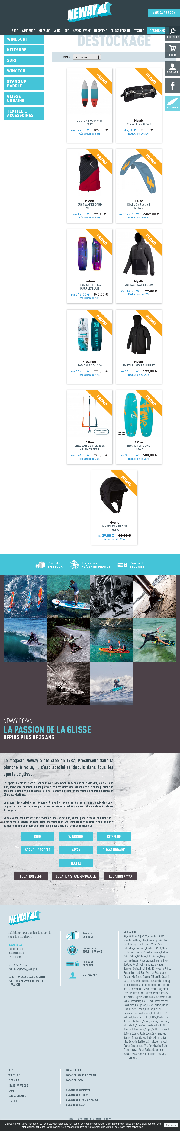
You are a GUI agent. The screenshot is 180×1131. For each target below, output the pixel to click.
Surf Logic (142, 1041)
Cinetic (149, 948)
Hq (142, 985)
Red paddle (156, 1013)
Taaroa (127, 1045)
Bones (146, 944)
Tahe (133, 1045)
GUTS (126, 981)
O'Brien (150, 1001)
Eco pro (154, 964)
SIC (125, 1025)
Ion (159, 985)
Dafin (126, 956)
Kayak (75, 849)
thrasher (139, 1045)
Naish (145, 997)
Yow (159, 1054)
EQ (153, 968)
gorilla (158, 976)
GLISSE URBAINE (17, 1095)
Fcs (132, 972)
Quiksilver (128, 1013)
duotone (127, 964)
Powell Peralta (137, 1009)
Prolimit (157, 1009)
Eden (161, 964)
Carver (160, 944)
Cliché (165, 948)
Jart (125, 989)
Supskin (133, 1041)
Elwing (136, 968)
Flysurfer (150, 972)
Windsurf (75, 836)
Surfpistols (153, 1041)
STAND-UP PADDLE (18, 1085)
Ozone (150, 1005)
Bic (125, 944)
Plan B (127, 1009)
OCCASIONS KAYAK (75, 1104)
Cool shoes (129, 952)
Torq (146, 1045)
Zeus (126, 1058)
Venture (160, 1049)
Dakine (133, 956)
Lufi (130, 993)
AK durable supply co (137, 936)
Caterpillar (128, 948)
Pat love (157, 1005)
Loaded (153, 989)
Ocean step (129, 1005)
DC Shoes (141, 956)
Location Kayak (121, 876)
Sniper (148, 1029)
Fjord (137, 972)
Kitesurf (114, 836)
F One (167, 968)
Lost (126, 993)
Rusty (160, 1017)
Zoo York (133, 1058)
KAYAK (11, 1090)
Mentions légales (101, 1119)
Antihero (136, 940)
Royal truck (138, 1017)
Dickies (155, 956)
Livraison (14, 984)
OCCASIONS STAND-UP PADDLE (82, 1099)
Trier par (63, 57)
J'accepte (171, 1125)
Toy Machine (155, 1045)
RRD (147, 1017)
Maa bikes (138, 993)
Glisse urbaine (114, 849)
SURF (11, 1070)
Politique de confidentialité (25, 980)
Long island (163, 989)
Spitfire (127, 1037)
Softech (127, 1033)
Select (146, 1021)
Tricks (164, 1045)
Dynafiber (136, 964)
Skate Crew (141, 1025)
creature (138, 952)
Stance (134, 1037)
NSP (144, 1001)
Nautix (152, 997)
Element (127, 968)
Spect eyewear (158, 1033)
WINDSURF (14, 1075)
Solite (142, 1033)
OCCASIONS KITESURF (78, 1094)
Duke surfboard (161, 960)
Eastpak (146, 964)
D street (164, 952)
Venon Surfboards (147, 1049)
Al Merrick (153, 936)
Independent (150, 985)
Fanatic (127, 972)
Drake (142, 960)
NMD (168, 997)
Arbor (143, 940)
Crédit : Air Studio (78, 1119)
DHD (149, 956)
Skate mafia (153, 1025)
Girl (152, 976)
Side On (131, 1025)
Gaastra (146, 976)
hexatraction (156, 981)
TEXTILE (12, 1100)
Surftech (163, 1041)
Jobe (130, 989)
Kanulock (138, 989)
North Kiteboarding (132, 1001)
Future (139, 976)
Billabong (132, 944)
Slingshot (128, 1029)
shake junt (163, 1021)
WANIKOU (137, 1054)
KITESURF (13, 1080)
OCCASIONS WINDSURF (78, 1089)
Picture (165, 1005)
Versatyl (127, 1054)
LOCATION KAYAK (74, 1080)
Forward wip (129, 976)
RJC (165, 1013)
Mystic (139, 997)
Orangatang (140, 1005)
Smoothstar (139, 1029)
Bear (166, 940)
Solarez (135, 1033)
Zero (164, 1054)
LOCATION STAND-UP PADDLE (81, 1075)
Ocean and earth (162, 1001)
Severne (153, 1021)
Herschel (145, 981)
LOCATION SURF (74, 1070)
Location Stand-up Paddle (76, 876)
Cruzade (156, 952)
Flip (142, 972)
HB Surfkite (135, 981)
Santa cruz (137, 1021)
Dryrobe (149, 960)
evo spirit (160, 968)
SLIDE (163, 1025)
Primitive (149, 1009)
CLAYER (157, 948)
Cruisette (147, 952)
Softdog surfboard (160, 1029)
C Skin (153, 944)
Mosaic (131, 997)
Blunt (140, 944)
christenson (139, 948)
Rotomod (128, 1017)
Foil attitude (160, 972)
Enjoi (142, 968)
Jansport (166, 985)
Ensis (148, 968)
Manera (156, 993)
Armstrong (152, 940)
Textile (75, 863)
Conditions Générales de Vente (27, 976)
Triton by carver (130, 1049)
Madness (148, 993)
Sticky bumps (155, 1037)
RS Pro (153, 1017)
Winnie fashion (150, 1054)
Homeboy (135, 985)
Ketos (146, 989)
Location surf (31, 876)
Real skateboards (142, 1013)
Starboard (143, 1037)
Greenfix (166, 976)
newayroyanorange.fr (25, 969)
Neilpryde (160, 997)
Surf (37, 836)
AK (125, 936)
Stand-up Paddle (37, 849)
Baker (160, 940)
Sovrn (148, 1033)
